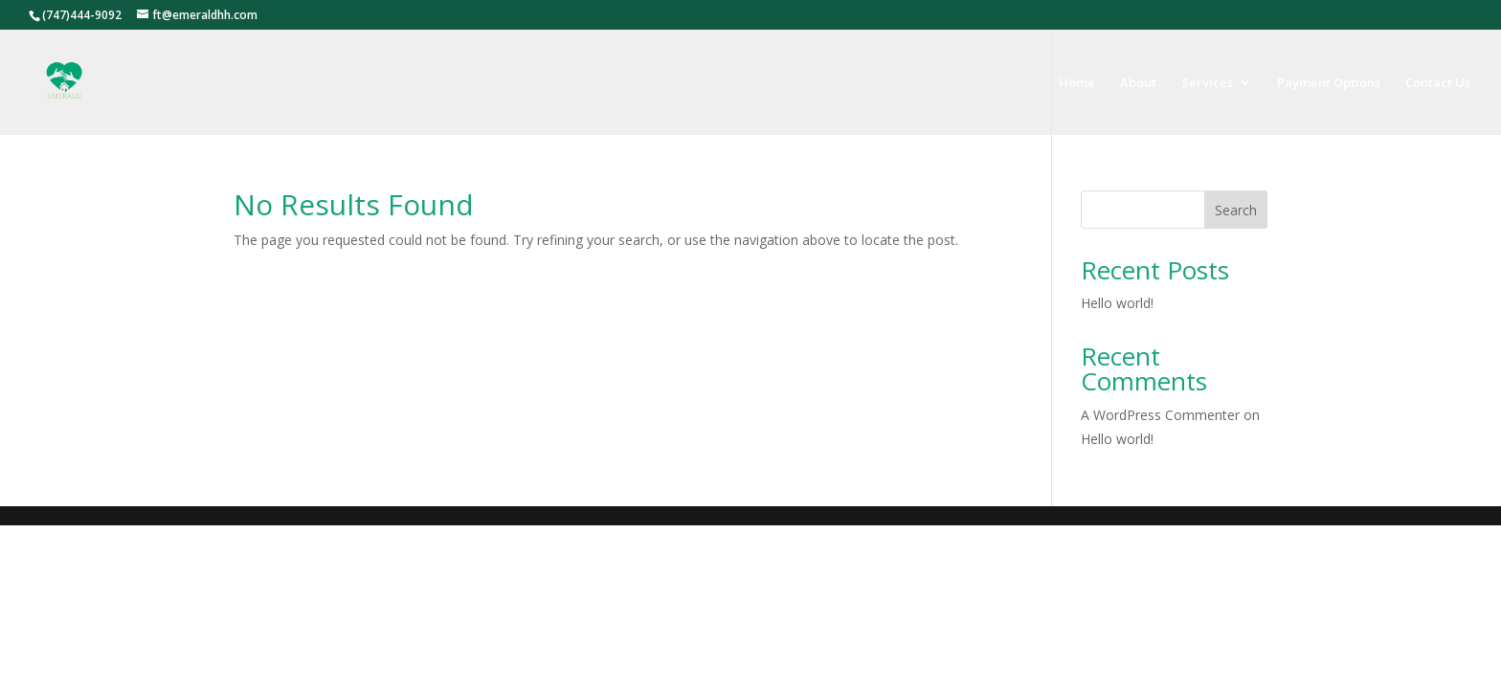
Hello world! (1117, 303)
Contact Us (1437, 83)
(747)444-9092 (82, 15)
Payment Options (1328, 83)
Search (1236, 210)
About (1138, 83)
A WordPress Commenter (1160, 415)
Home (1077, 83)
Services (1207, 83)
